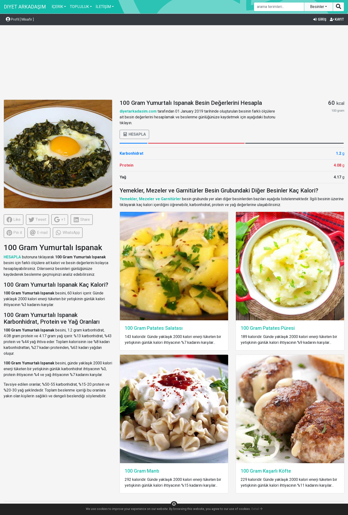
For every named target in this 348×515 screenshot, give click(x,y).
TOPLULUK (79, 6)
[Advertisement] (174, 63)
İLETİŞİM (103, 6)
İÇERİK (57, 6)
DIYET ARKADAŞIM (25, 7)
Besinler (317, 6)
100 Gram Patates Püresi (268, 328)
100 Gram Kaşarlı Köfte (266, 471)
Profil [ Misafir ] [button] (20, 19)
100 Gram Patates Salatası (154, 328)
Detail (256, 509)
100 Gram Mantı (142, 471)
